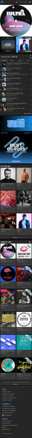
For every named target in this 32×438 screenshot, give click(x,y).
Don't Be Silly (3, 373)
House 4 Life (9, 85)
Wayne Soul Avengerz (18, 89)
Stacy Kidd (9, 84)
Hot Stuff (9, 70)
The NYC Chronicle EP (5, 282)
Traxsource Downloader (9, 410)
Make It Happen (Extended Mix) (14, 78)
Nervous (8, 65)
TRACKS (4, 60)
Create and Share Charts (9, 398)
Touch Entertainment (21, 262)
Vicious (8, 80)
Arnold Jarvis (16, 94)
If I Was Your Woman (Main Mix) (14, 83)
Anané (13, 64)
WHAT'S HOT (6, 242)
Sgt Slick (9, 79)
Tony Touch (18, 64)
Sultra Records (10, 75)
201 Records (9, 110)
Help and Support (7, 400)
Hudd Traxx (3, 307)
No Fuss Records (4, 353)
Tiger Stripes (9, 99)
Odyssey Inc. (9, 89)
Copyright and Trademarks (10, 425)
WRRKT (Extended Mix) (12, 98)
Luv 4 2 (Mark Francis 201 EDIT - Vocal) (15, 108)
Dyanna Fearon (24, 74)
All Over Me (19, 229)
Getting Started (6, 391)
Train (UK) (12, 104)
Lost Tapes (19, 183)
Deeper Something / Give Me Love (8, 350)
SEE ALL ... (16, 237)
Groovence (3, 376)
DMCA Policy (6, 429)
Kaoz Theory (9, 100)
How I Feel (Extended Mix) (12, 88)
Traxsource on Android (8, 408)
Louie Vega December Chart (23, 206)
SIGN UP (25, 2)
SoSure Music (10, 105)
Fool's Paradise (20, 307)
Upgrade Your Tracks (8, 393)
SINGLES (12, 60)
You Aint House (20, 282)
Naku (2, 328)
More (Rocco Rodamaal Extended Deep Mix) (16, 103)
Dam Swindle (9, 94)
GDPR (4, 427)
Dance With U (19, 328)
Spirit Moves (3, 259)
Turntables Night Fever (21, 330)
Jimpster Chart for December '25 (8, 183)
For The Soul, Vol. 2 (5, 305)
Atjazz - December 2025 (6, 206)
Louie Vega (9, 64)
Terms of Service (7, 421)
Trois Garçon (9, 90)
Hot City (18, 353)
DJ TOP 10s (5, 166)
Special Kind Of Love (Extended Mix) (15, 93)
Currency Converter (8, 396)
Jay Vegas (9, 69)
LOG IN (21, 2)
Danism (8, 104)
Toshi (17, 104)
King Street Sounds (11, 95)
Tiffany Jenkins (15, 84)
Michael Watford (10, 109)
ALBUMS (20, 60)
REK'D (2, 284)
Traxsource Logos (7, 412)
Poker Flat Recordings (5, 330)
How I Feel (19, 373)
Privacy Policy (6, 423)
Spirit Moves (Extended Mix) (13, 73)
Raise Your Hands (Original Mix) (14, 68)
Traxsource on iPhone (8, 406)
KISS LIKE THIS (20, 259)
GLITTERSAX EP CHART (6, 229)
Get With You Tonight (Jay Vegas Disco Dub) (24, 305)
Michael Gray (10, 74)
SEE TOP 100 (27, 113)
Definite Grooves (17, 74)
